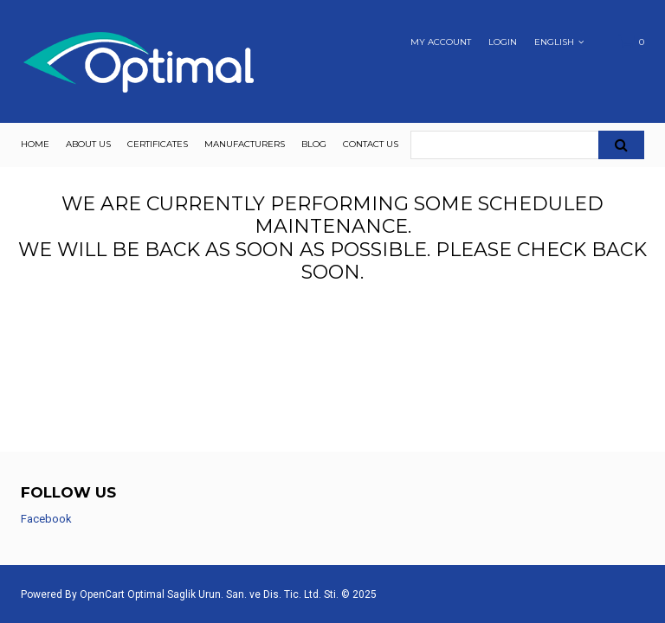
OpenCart (102, 594)
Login (502, 42)
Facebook (46, 518)
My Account (440, 42)
